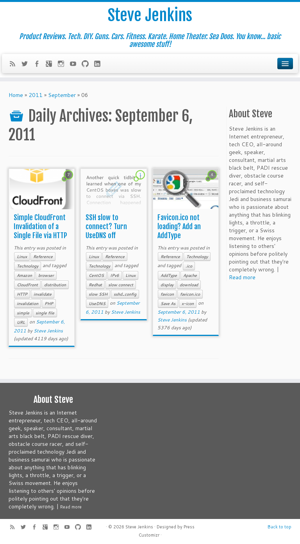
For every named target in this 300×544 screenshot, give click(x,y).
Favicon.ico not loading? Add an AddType (179, 226)
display (167, 284)
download (189, 284)
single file (45, 313)
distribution (55, 284)
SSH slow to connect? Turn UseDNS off (106, 226)
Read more (242, 277)
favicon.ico (190, 294)
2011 (36, 95)
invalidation (27, 303)
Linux (22, 256)
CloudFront (27, 284)
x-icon (188, 303)
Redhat (95, 284)
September (62, 95)
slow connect (120, 284)
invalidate (43, 294)
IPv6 (114, 275)
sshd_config (125, 294)
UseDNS (97, 303)
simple (23, 313)
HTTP (22, 294)
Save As (168, 303)
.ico (189, 266)
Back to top (279, 527)
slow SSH (98, 294)
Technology (27, 266)
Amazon (24, 275)
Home (16, 95)
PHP (49, 303)
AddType (169, 275)
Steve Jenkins (150, 15)
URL (21, 322)
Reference (43, 256)
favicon (167, 294)
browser (46, 275)
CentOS (96, 275)
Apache (190, 275)
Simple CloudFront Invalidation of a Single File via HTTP (40, 226)
